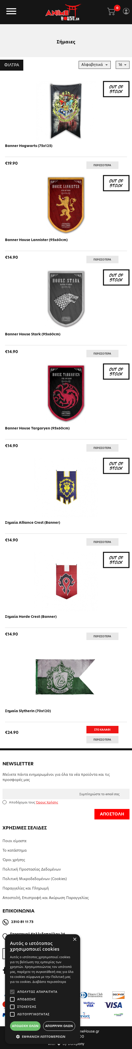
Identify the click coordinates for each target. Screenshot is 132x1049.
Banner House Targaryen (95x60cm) (37, 428)
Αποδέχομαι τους (33, 802)
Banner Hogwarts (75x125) (28, 145)
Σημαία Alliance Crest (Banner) (32, 522)
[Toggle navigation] (11, 12)
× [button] (74, 939)
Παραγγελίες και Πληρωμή (26, 888)
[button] (42, 1036)
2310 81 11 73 (22, 921)
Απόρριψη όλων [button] (59, 1026)
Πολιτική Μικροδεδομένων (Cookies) (35, 878)
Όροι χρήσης (14, 859)
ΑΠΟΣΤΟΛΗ (112, 814)
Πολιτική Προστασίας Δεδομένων (32, 869)
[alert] (42, 989)
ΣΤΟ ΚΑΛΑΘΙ (102, 729)
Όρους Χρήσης (47, 802)
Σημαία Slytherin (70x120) (28, 710)
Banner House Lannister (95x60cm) (36, 239)
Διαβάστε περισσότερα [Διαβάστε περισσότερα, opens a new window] (49, 982)
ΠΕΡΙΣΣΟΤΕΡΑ (102, 165)
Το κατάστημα (15, 850)
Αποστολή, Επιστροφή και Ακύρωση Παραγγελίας (46, 897)
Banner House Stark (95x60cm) (32, 334)
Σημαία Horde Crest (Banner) (31, 616)
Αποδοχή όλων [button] (25, 1026)
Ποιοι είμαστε (15, 840)
